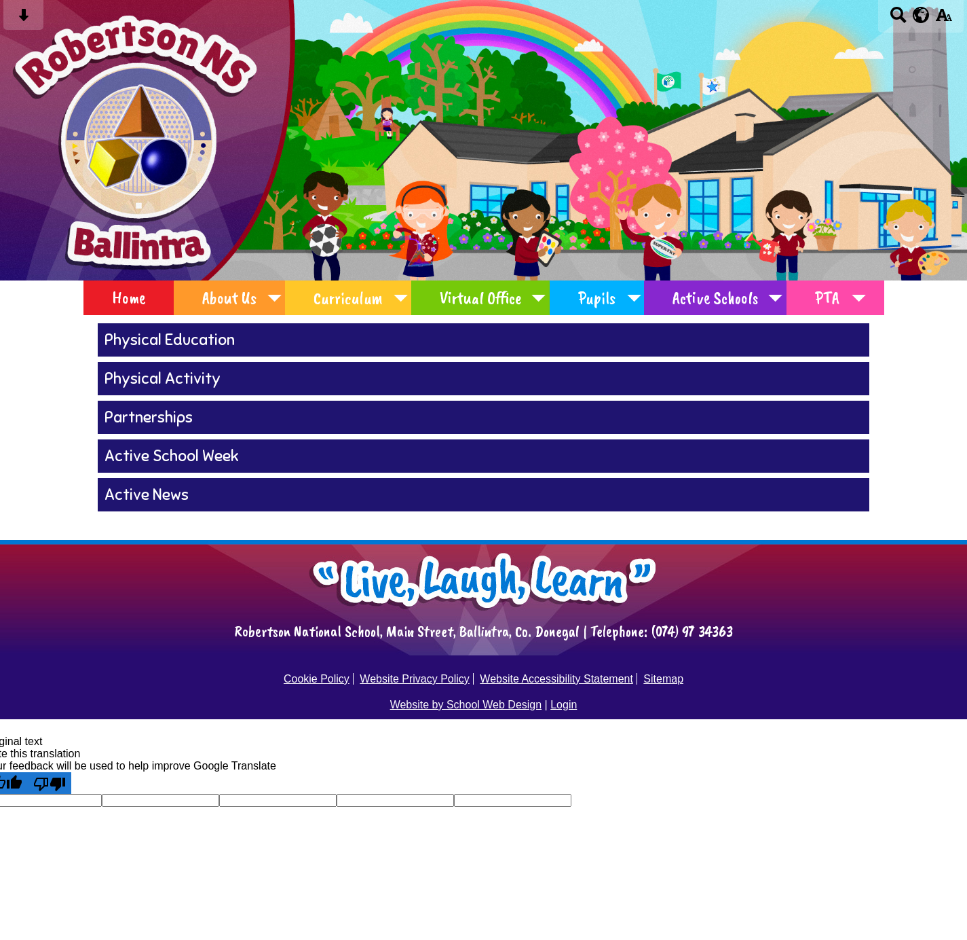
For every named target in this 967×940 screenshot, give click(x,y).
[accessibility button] (943, 19)
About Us (229, 298)
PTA (827, 298)
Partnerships (149, 417)
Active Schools (715, 298)
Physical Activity (163, 378)
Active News (147, 495)
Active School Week (172, 456)
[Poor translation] (49, 783)
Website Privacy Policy (415, 679)
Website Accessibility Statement (556, 679)
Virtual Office (480, 298)
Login (563, 704)
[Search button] (898, 19)
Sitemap (663, 679)
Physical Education (170, 340)
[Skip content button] (23, 19)
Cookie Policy (316, 679)
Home (128, 298)
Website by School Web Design (466, 704)
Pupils (596, 298)
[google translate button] (921, 15)
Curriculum (348, 298)
